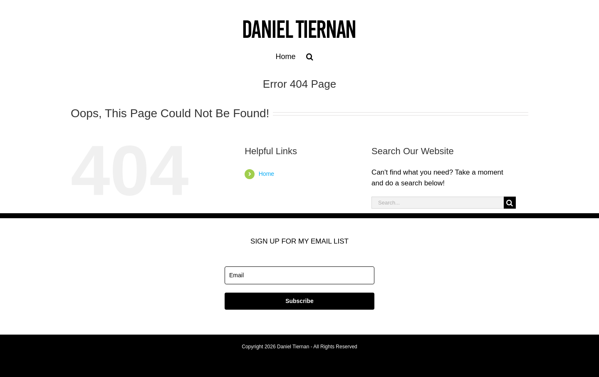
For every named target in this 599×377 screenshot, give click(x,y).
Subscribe (299, 301)
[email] (299, 275)
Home (266, 173)
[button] (309, 56)
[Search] (510, 203)
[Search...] (437, 203)
